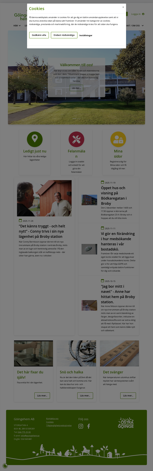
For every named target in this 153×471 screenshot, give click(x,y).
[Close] (123, 7)
